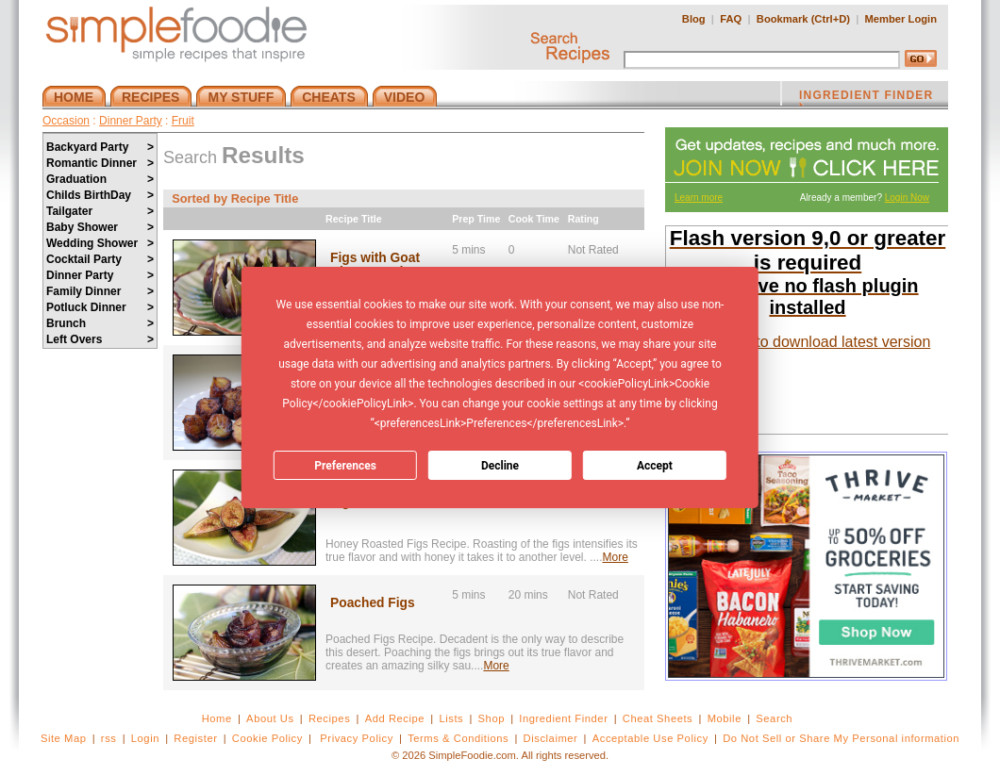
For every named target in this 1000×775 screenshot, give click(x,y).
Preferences (345, 465)
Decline (500, 465)
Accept (655, 465)
